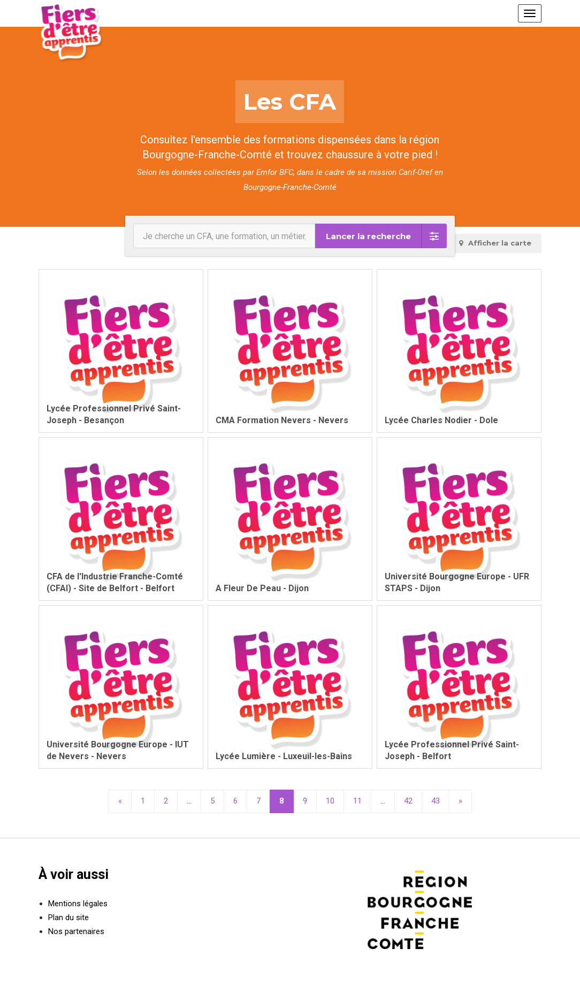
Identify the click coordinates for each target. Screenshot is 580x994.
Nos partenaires (76, 931)
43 (435, 801)
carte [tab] (495, 243)
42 (408, 801)
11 (357, 801)
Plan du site (68, 917)
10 (330, 801)
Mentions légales (78, 903)
